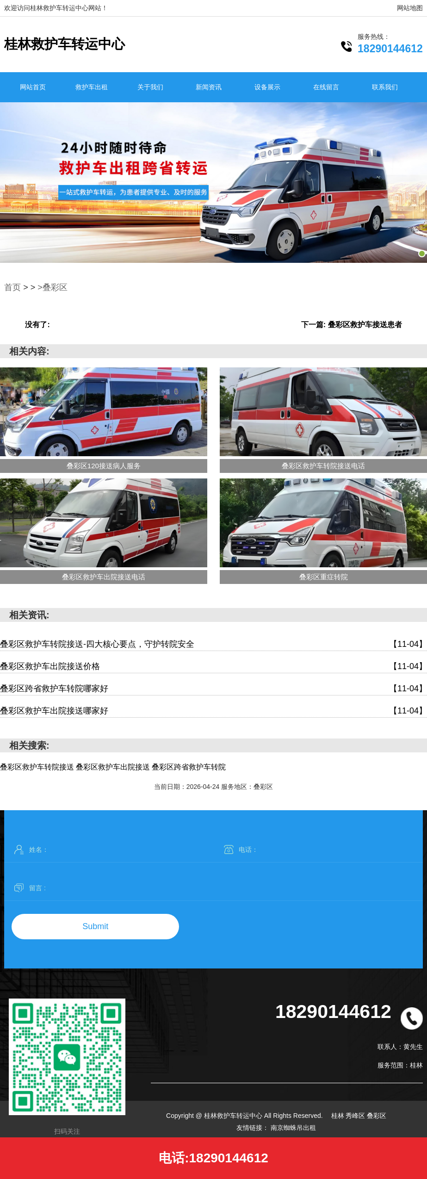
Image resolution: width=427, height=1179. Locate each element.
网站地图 (410, 8)
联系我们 (385, 87)
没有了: (37, 325)
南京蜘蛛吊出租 (293, 1127)
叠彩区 (376, 1115)
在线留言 (326, 87)
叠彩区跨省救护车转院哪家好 (213, 689)
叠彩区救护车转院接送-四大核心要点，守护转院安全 (213, 644)
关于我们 (150, 87)
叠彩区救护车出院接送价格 (213, 666)
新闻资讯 (209, 87)
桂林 (338, 1115)
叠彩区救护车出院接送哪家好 (213, 711)
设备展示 (267, 87)
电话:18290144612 (213, 1158)
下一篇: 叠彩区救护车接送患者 (351, 325)
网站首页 (33, 87)
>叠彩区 (52, 287)
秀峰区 (356, 1115)
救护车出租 (91, 87)
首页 (12, 287)
